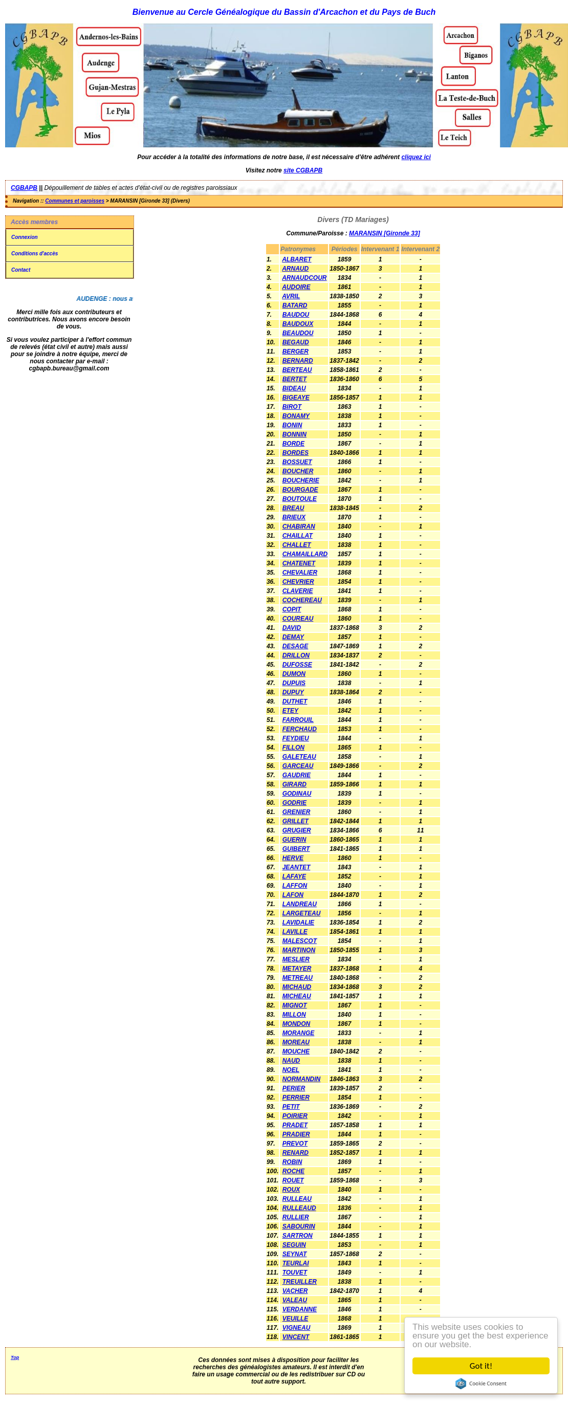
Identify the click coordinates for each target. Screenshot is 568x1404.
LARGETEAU (301, 913)
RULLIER (295, 1217)
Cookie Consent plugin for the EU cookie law (481, 1383)
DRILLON (296, 655)
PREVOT (295, 1143)
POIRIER (295, 1116)
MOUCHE (296, 1051)
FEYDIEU (295, 738)
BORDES (295, 452)
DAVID (291, 627)
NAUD (291, 1060)
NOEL (290, 1069)
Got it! (481, 1366)
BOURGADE (300, 489)
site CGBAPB (302, 170)
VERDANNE (299, 1309)
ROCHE (293, 1171)
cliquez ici (415, 157)
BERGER (295, 351)
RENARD (295, 1152)
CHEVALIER (299, 572)
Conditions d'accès (34, 253)
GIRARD (294, 784)
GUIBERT (296, 848)
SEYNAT (294, 1254)
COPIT (291, 609)
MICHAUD (297, 987)
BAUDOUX (298, 323)
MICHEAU (296, 996)
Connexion (24, 237)
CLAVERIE (297, 591)
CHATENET (298, 563)
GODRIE (294, 802)
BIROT (291, 406)
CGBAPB (24, 187)
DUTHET (295, 701)
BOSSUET (297, 462)
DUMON (293, 673)
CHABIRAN (298, 526)
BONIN (292, 425)
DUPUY (293, 692)
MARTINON (298, 950)
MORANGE (298, 1033)
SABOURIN (298, 1226)
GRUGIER (296, 830)
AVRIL (291, 296)
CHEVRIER (298, 581)
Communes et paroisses (74, 201)
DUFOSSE (297, 664)
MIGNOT (294, 1005)
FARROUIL (298, 719)
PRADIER (296, 1134)
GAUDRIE (296, 775)
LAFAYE (294, 876)
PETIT (291, 1106)
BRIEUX (293, 517)
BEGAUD (295, 342)
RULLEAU (297, 1198)
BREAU (293, 508)
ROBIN (292, 1162)
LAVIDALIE (298, 922)
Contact (20, 270)
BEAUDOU (298, 333)
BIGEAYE (296, 397)
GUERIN (294, 839)
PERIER (293, 1088)
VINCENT (296, 1337)
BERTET (294, 379)
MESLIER (296, 959)
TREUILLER (299, 1281)
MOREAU (296, 1042)
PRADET (295, 1125)
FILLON (293, 747)
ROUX (291, 1189)
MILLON (294, 1014)
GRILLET (295, 821)
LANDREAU (299, 904)
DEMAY (293, 637)
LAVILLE (295, 931)
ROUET (293, 1180)
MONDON (296, 1023)
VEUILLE (295, 1318)
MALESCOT (299, 941)
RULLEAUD (299, 1208)
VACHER (295, 1291)
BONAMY (296, 416)
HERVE (292, 858)
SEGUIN (294, 1244)
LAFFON (295, 885)
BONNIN (294, 434)
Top (15, 1357)
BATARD (295, 305)
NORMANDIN (301, 1079)
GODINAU (297, 793)
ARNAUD (295, 268)
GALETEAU (299, 756)
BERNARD (297, 360)
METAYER (297, 968)
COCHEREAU (302, 600)
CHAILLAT (297, 535)
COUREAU (298, 618)
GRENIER (296, 812)
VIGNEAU (296, 1327)
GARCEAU (298, 766)
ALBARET (296, 259)
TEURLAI (295, 1263)
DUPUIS (293, 683)
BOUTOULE (299, 498)
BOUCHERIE (300, 480)
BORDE (293, 443)
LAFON (292, 894)
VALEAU (294, 1300)
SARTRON (297, 1235)
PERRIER (296, 1097)
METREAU (297, 977)
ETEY (290, 710)
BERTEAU (297, 370)
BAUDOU (296, 314)
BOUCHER (298, 471)
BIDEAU (294, 388)
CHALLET (296, 545)
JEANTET (296, 867)
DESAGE (295, 646)
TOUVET (294, 1272)
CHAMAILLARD (305, 554)
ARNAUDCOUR (304, 277)
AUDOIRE (296, 287)
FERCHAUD (299, 729)
